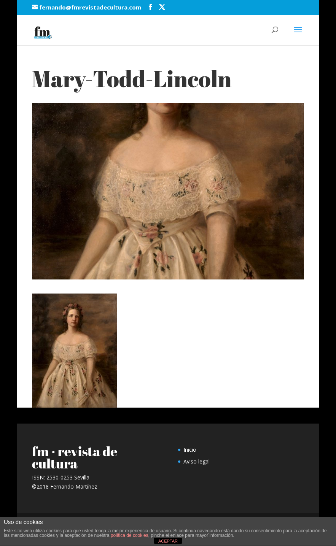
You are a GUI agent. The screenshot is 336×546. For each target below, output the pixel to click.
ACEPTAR (168, 541)
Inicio (189, 449)
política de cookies (129, 535)
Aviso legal (196, 461)
